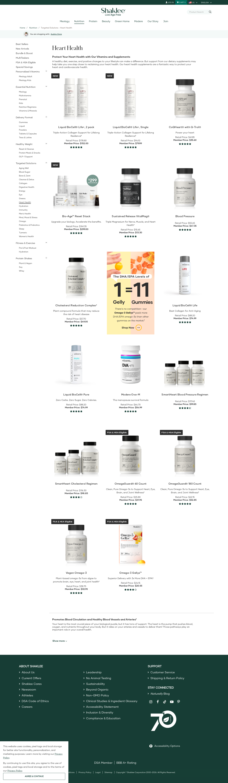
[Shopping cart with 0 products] (181, 2)
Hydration (23, 206)
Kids (21, 103)
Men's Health (25, 213)
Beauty (106, 21)
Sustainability (95, 683)
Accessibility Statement (102, 706)
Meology (64, 21)
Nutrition (79, 21)
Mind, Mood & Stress (28, 217)
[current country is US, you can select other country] (193, 2)
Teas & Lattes (25, 137)
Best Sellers (22, 44)
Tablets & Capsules (28, 133)
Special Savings (24, 67)
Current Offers (31, 678)
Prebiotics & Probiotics (29, 225)
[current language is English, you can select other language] (207, 2)
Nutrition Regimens (27, 107)
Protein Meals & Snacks (29, 153)
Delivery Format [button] (24, 117)
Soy (20, 267)
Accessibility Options (167, 745)
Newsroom (29, 689)
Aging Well (24, 168)
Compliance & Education (103, 718)
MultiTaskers (22, 57)
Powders (23, 130)
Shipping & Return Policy (167, 678)
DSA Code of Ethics (35, 701)
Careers (27, 706)
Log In (170, 2)
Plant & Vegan (25, 263)
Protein (93, 21)
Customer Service (162, 672)
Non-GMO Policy (97, 695)
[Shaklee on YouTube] (172, 702)
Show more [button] (59, 640)
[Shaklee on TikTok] (165, 700)
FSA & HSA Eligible (26, 62)
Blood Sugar (24, 172)
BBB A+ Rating (126, 762)
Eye (20, 194)
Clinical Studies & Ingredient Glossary (111, 701)
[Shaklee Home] (114, 12)
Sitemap (108, 772)
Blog (160, 693)
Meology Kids (25, 80)
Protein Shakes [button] (24, 258)
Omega (22, 221)
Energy (22, 191)
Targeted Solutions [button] (26, 163)
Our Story (153, 21)
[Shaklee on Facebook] (158, 702)
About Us (28, 672)
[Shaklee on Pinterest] (179, 702)
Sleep (21, 229)
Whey (21, 271)
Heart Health (25, 202)
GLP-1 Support (26, 156)
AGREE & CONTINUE (34, 776)
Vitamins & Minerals (28, 111)
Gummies (23, 122)
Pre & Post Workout (27, 248)
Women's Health (26, 236)
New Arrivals (22, 48)
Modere (138, 21)
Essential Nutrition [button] (26, 87)
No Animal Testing (98, 678)
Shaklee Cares (32, 683)
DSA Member (103, 762)
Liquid (22, 126)
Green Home (122, 21)
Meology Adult (25, 76)
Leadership (94, 672)
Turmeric (23, 232)
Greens (22, 198)
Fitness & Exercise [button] (25, 243)
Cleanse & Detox (26, 179)
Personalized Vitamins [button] (28, 71)
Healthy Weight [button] (24, 144)
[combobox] (198, 12)
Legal (98, 772)
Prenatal (23, 99)
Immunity (23, 210)
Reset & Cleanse (26, 149)
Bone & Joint (24, 175)
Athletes (27, 695)
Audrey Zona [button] (56, 34)
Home (22, 28)
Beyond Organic (97, 689)
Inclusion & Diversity (99, 712)
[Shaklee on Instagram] (151, 702)
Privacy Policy (85, 772)
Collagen (23, 183)
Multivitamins (25, 95)
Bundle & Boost (24, 53)
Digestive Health (26, 187)
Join (165, 21)
